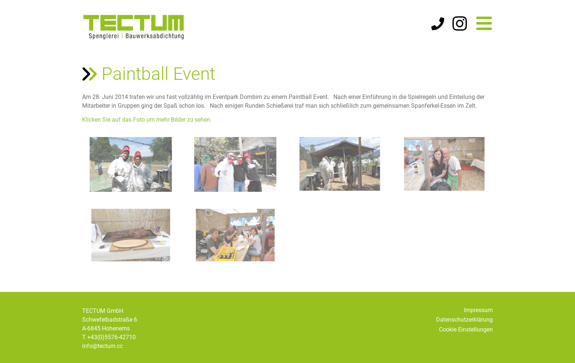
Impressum (478, 310)
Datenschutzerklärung (464, 319)
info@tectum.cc (102, 345)
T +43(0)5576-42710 (109, 337)
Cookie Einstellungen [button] (466, 329)
